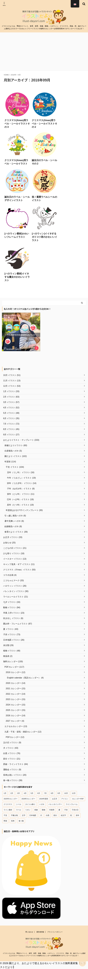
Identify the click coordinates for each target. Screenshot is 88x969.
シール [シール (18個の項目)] (18, 804)
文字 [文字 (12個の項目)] (23, 815)
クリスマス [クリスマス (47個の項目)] (8, 804)
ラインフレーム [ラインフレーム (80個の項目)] (72, 804)
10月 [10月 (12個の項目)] (66, 793)
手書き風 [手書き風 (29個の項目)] (14, 815)
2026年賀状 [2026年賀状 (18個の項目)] (43, 799)
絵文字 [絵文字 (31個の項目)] (63, 815)
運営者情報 (40, 932)
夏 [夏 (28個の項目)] (59, 810)
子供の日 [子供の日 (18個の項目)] (75, 810)
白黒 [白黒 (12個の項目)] (47, 815)
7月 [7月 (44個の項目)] (45, 793)
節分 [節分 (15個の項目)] (55, 815)
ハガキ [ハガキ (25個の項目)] (41, 804)
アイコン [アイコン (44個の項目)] (64, 799)
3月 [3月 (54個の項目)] (18, 793)
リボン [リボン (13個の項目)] (27, 810)
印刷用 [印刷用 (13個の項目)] (51, 810)
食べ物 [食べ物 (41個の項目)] (21, 821)
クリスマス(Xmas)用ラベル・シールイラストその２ (44, 123)
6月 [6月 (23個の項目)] (38, 793)
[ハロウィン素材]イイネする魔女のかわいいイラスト (17, 277)
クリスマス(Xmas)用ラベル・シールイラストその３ (17, 123)
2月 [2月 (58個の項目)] (11, 793)
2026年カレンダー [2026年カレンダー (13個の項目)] (28, 799)
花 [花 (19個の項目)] (71, 815)
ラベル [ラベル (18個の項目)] (18, 810)
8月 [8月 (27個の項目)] (52, 793)
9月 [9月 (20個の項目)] (59, 793)
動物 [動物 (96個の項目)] (43, 810)
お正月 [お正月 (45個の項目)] (54, 799)
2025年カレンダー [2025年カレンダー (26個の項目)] (10, 799)
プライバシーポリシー (55, 932)
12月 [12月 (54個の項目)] (73, 793)
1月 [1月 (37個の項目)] (5, 793)
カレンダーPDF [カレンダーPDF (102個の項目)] (78, 799)
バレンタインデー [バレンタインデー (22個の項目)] (55, 804)
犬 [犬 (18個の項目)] (41, 815)
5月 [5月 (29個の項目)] (32, 793)
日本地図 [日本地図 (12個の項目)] (32, 815)
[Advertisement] (44, 52)
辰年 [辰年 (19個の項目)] (77, 815)
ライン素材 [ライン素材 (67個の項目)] (8, 810)
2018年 (13, 75)
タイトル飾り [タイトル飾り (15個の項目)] (30, 804)
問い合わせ (29, 932)
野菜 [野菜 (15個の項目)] (5, 821)
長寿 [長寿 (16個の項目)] (12, 821)
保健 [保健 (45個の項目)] (36, 810)
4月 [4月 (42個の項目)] (25, 793)
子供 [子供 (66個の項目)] (66, 810)
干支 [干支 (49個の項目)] (5, 815)
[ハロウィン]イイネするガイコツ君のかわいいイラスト (44, 237)
